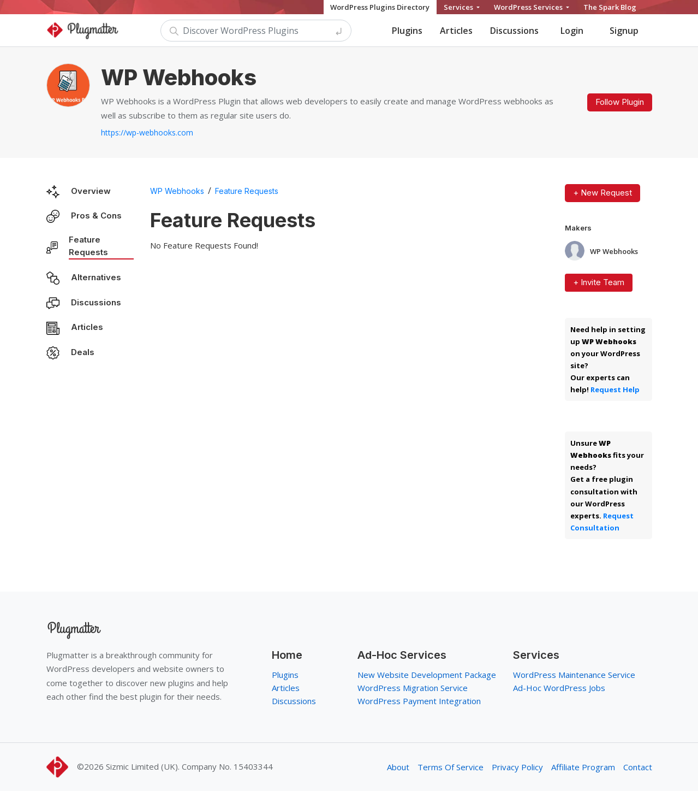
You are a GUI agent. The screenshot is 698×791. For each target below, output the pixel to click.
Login (571, 31)
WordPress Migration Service (412, 687)
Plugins (407, 31)
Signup (624, 31)
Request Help (615, 389)
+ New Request (602, 192)
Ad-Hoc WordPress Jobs (559, 687)
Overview (91, 191)
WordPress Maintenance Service (574, 674)
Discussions (514, 31)
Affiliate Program (583, 767)
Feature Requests (88, 245)
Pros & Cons (96, 215)
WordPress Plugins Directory (379, 7)
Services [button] (459, 7)
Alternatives (96, 277)
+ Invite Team (598, 282)
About (398, 767)
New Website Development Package (426, 674)
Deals (82, 352)
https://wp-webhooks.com (147, 132)
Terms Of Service (450, 767)
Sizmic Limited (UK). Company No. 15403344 (189, 766)
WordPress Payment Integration (419, 700)
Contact (637, 767)
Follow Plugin (619, 102)
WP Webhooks (177, 191)
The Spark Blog (609, 7)
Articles (456, 31)
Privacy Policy (517, 767)
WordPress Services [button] (529, 7)
